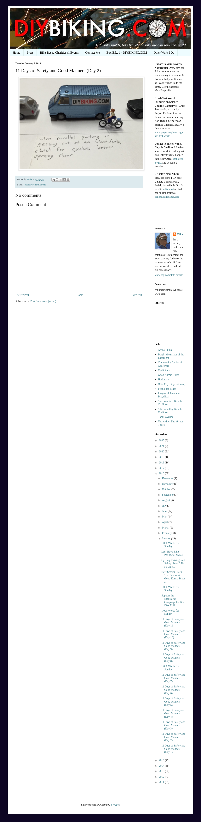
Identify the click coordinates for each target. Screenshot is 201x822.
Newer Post (22, 294)
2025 (162, 440)
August (166, 500)
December (168, 478)
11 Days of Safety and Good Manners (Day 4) (173, 713)
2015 (162, 760)
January (166, 538)
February (167, 533)
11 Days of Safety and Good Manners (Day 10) (173, 634)
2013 (162, 771)
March (166, 527)
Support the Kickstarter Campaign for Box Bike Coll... (172, 600)
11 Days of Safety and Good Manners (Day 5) (173, 701)
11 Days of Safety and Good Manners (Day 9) (173, 646)
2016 (162, 473)
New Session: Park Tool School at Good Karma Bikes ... (173, 577)
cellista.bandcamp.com (167, 196)
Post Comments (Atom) (43, 301)
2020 (162, 451)
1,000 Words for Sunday (170, 545)
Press (30, 52)
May (165, 516)
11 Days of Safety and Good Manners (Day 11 (173, 622)
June (165, 511)
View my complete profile (169, 275)
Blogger (115, 804)
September (168, 494)
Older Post (136, 294)
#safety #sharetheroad (35, 184)
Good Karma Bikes (168, 374)
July (164, 505)
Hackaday (163, 379)
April (165, 522)
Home (16, 52)
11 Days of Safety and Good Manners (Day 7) (173, 678)
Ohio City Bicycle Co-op (171, 384)
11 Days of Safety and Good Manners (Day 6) (173, 690)
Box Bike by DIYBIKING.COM (126, 52)
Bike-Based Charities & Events (59, 52)
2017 (162, 468)
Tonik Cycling (166, 416)
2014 (162, 765)
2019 (162, 457)
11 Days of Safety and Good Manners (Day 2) (173, 737)
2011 (162, 782)
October (166, 489)
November (168, 483)
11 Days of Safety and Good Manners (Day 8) (173, 657)
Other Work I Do (163, 52)
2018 (162, 462)
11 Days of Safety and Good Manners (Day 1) (173, 749)
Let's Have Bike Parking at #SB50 (172, 553)
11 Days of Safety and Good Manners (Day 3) (173, 725)
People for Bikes (167, 388)
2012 (162, 776)
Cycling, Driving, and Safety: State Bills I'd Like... (173, 563)
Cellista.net (168, 189)
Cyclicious (164, 370)
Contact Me (92, 52)
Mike (180, 234)
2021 (162, 446)
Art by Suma (165, 349)
